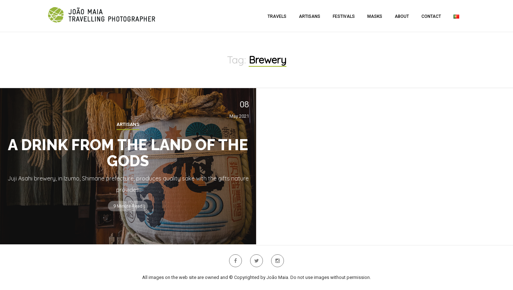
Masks (374, 16)
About (402, 16)
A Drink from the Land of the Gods (128, 153)
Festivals (344, 16)
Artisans (309, 16)
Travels (277, 16)
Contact (431, 16)
